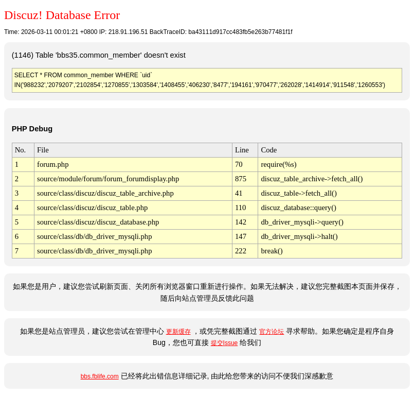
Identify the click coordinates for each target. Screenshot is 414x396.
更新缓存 (178, 331)
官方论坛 (271, 331)
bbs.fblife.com (100, 376)
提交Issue (224, 343)
